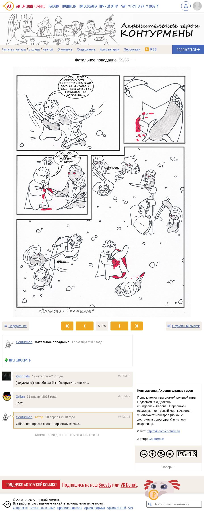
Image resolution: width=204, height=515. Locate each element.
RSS (153, 49)
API (124, 6)
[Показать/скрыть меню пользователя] (197, 6)
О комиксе (64, 49)
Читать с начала (14, 49)
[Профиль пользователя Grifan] (7, 396)
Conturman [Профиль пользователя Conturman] (24, 342)
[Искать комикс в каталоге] (150, 504)
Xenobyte (23, 376)
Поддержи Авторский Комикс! (31, 484)
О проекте (20, 508)
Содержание (86, 49)
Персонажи (132, 49)
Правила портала (69, 508)
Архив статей (116, 508)
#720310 (124, 376)
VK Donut (129, 484)
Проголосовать (20, 360)
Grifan (20, 396)
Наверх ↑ (168, 467)
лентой (48, 49)
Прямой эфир (108, 6)
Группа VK (137, 6)
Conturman (24, 417)
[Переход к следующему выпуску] (102, 192)
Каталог (54, 6)
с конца (34, 49)
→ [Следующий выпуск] (133, 60)
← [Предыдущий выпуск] (71, 60)
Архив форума (94, 508)
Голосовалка (88, 6)
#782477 (124, 396)
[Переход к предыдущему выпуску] (25, 192)
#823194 (124, 416)
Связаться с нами (42, 508)
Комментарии (109, 49)
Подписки (69, 6)
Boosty (153, 6)
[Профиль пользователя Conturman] (9, 344)
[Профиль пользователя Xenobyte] (7, 376)
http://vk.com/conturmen (163, 431)
